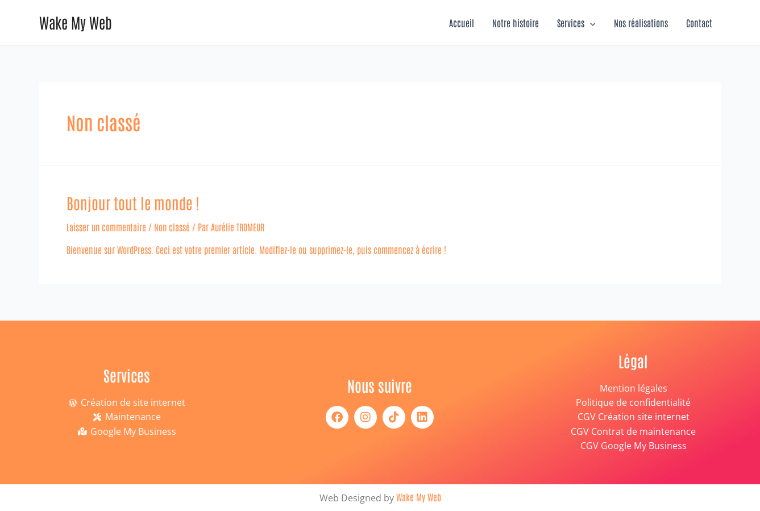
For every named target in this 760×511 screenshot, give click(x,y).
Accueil (461, 22)
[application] (590, 22)
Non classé (174, 226)
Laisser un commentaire (107, 226)
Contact (699, 22)
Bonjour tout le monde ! (131, 202)
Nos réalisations (641, 22)
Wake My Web (75, 22)
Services (576, 22)
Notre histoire (515, 22)
